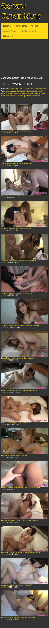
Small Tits (22, 89)
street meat (5, 96)
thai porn (23, 91)
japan (22, 96)
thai (18, 91)
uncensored (36, 96)
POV (16, 89)
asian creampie (27, 93)
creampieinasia (10, 91)
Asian (12, 89)
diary (11, 96)
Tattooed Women (40, 89)
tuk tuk (16, 96)
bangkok (11, 93)
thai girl (29, 91)
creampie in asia (39, 93)
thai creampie (38, 91)
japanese (27, 96)
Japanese (29, 89)
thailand (4, 93)
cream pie (18, 93)
